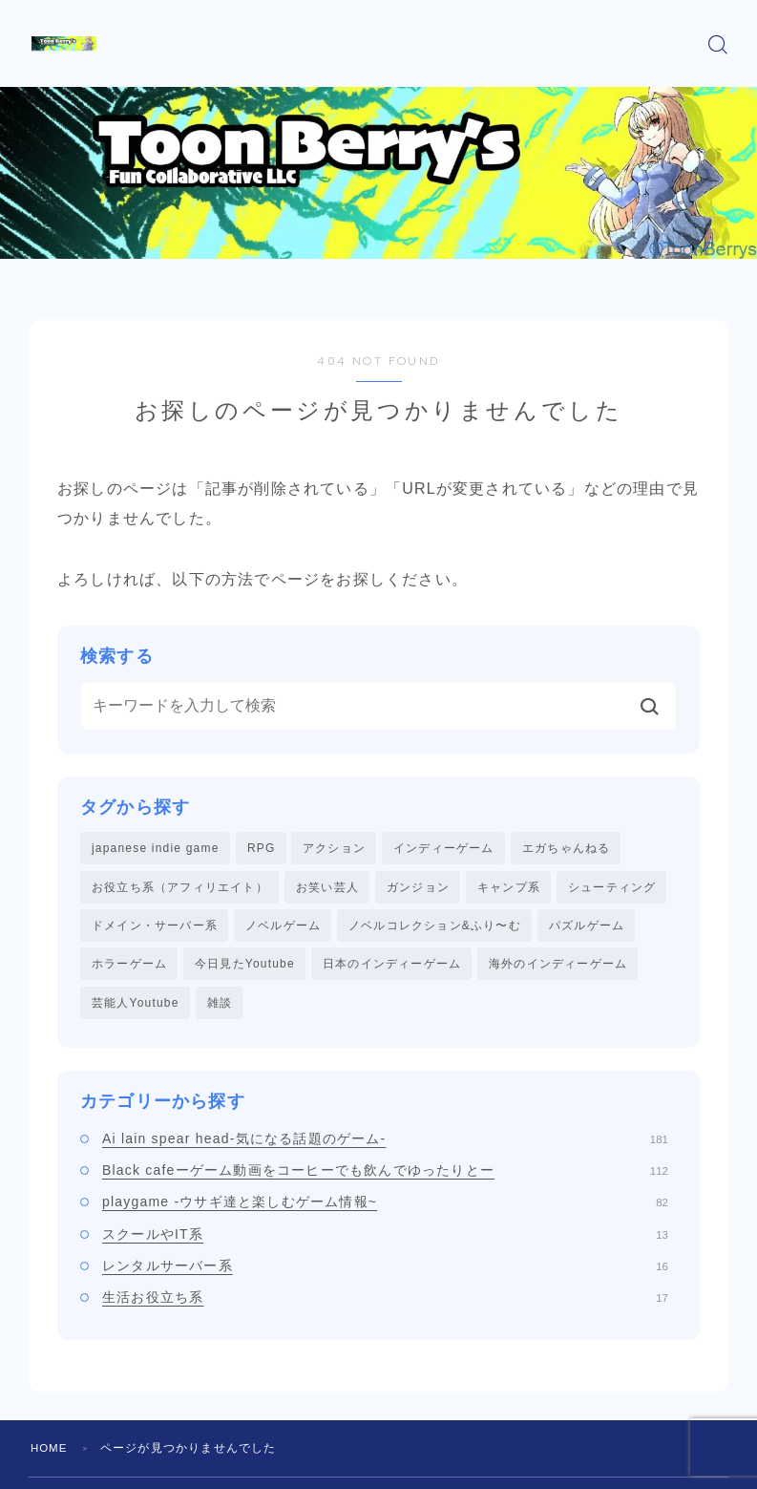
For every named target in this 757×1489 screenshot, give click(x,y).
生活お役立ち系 (385, 1302)
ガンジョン (418, 888)
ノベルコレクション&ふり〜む (434, 927)
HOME (50, 1452)
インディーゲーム (443, 848)
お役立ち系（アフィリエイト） (180, 888)
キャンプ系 (508, 888)
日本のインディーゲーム (392, 967)
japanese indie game (156, 848)
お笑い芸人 (327, 888)
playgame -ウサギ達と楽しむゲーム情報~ (385, 1207)
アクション (334, 848)
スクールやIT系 (385, 1238)
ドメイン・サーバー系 (155, 927)
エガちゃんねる (566, 848)
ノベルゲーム (283, 927)
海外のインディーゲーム (558, 967)
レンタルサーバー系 (385, 1271)
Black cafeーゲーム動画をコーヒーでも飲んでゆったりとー (385, 1175)
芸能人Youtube (135, 1006)
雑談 (219, 1006)
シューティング (612, 888)
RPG (261, 848)
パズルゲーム (586, 927)
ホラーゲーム (129, 967)
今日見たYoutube (245, 967)
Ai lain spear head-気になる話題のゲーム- (385, 1143)
